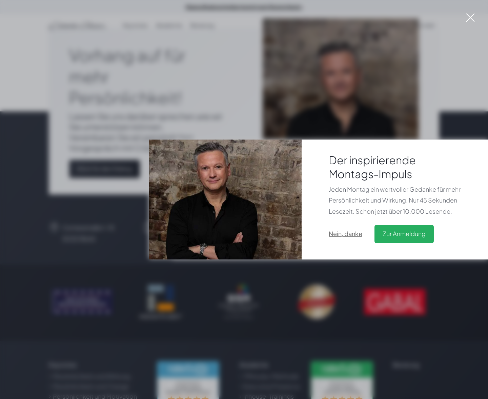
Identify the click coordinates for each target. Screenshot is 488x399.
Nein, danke (345, 233)
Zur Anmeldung (404, 233)
